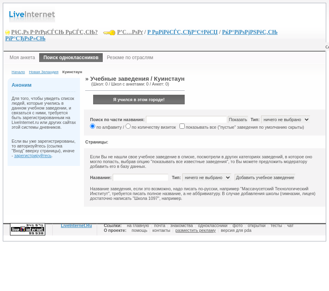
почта (159, 225)
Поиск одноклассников (71, 57)
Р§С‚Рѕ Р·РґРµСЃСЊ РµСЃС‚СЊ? (54, 32)
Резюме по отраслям (130, 57)
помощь (139, 230)
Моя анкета (22, 57)
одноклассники (212, 225)
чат (290, 225)
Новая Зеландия (43, 72)
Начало (18, 72)
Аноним (22, 85)
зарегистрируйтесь (33, 155)
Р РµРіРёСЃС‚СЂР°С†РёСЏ (182, 32)
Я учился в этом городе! (139, 99)
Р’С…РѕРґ (130, 32)
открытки (256, 225)
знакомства (181, 225)
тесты (276, 225)
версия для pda (236, 230)
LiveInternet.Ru (76, 225)
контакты (161, 230)
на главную (138, 225)
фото (238, 225)
